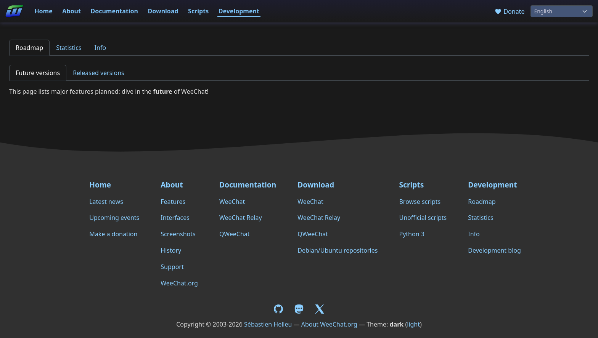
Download (163, 11)
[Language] (561, 11)
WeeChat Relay (240, 217)
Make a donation (113, 234)
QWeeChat (234, 234)
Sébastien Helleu (268, 324)
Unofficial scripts (423, 217)
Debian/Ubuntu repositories (337, 250)
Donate (509, 11)
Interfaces (175, 217)
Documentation (114, 11)
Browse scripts (419, 201)
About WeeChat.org (329, 324)
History (171, 250)
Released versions (98, 73)
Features (173, 201)
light (413, 324)
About (71, 11)
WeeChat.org (179, 283)
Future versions (38, 73)
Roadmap (29, 47)
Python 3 (411, 234)
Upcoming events (114, 217)
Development (239, 11)
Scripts (198, 11)
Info (100, 47)
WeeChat (232, 201)
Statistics (68, 47)
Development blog (494, 250)
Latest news (106, 201)
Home (43, 11)
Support (172, 267)
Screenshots (178, 234)
